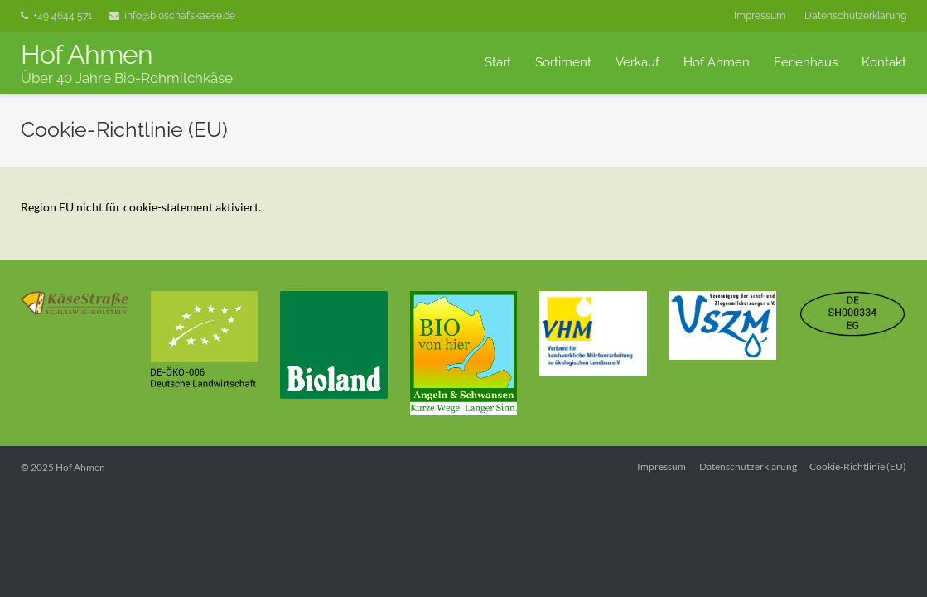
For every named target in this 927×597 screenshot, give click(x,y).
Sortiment (563, 62)
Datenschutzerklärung (855, 16)
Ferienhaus (806, 62)
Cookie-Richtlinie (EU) (857, 466)
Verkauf (637, 62)
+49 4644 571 (62, 16)
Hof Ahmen (716, 62)
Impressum (759, 16)
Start (498, 62)
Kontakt (884, 62)
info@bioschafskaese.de (179, 16)
